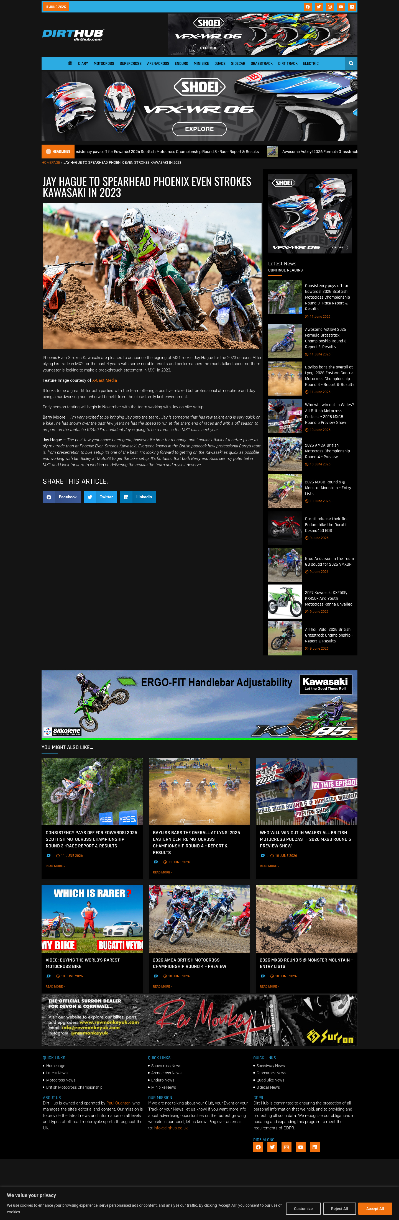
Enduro (181, 63)
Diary (83, 63)
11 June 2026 (318, 316)
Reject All (339, 1208)
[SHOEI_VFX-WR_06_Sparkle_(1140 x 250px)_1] (199, 139)
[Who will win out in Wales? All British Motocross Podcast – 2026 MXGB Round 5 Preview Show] (285, 416)
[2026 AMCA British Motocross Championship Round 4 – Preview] (285, 454)
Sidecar (238, 63)
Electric (311, 63)
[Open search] (351, 63)
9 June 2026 (317, 538)
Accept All (375, 1208)
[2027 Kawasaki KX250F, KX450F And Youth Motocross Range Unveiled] (285, 602)
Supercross (131, 63)
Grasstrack (262, 63)
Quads (220, 63)
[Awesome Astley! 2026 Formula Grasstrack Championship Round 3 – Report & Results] (285, 341)
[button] (62, 497)
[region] (199, 1203)
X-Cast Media (104, 380)
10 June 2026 (318, 430)
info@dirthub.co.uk (171, 1128)
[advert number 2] (199, 1044)
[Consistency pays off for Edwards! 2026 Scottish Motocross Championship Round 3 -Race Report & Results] (285, 297)
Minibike (201, 63)
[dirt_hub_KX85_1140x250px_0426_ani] (199, 738)
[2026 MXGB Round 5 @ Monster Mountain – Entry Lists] (285, 491)
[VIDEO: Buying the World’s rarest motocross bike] (92, 918)
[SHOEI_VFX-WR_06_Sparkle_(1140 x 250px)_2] (262, 53)
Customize (303, 1208)
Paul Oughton (118, 1103)
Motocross (104, 63)
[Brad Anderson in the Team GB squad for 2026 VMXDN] (285, 565)
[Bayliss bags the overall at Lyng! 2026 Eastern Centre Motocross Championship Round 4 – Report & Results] (285, 379)
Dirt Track (288, 63)
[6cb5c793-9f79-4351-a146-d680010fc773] (310, 252)
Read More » (67, 866)
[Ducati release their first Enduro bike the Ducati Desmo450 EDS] (285, 528)
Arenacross (158, 63)
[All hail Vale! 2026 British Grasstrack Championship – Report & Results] (285, 638)
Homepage (51, 162)
